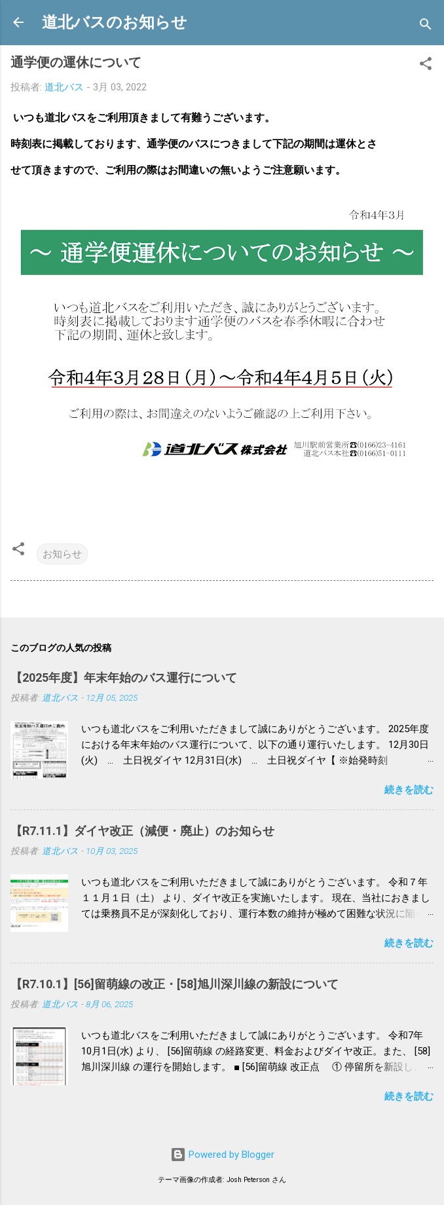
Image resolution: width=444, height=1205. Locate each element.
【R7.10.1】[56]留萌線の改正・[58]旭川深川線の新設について (174, 984)
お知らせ (62, 554)
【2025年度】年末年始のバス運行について (123, 677)
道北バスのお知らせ (114, 22)
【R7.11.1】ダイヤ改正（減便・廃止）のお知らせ (142, 831)
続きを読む (409, 790)
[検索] (426, 26)
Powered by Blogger (222, 1154)
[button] (426, 66)
